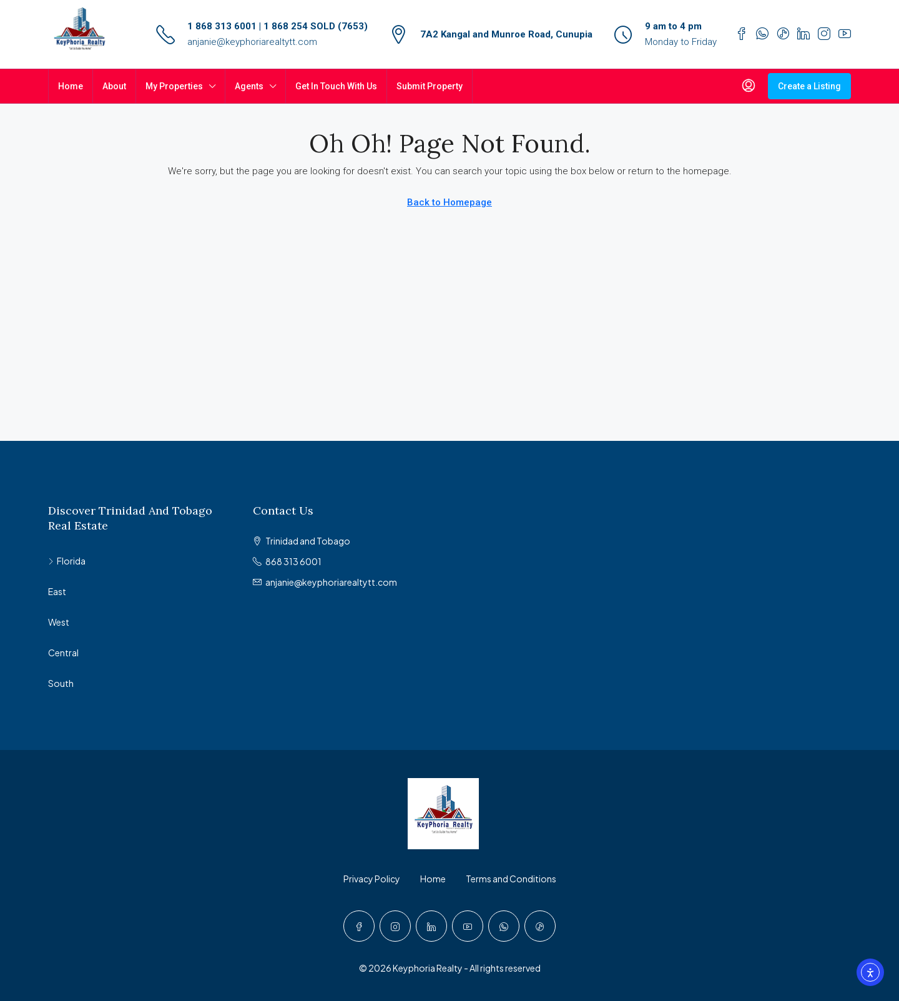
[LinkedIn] (431, 926)
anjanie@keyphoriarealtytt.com (252, 41)
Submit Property (429, 86)
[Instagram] (395, 926)
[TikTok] (540, 926)
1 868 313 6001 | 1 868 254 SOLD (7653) (277, 26)
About (114, 86)
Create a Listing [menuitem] (809, 86)
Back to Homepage (449, 202)
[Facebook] (359, 926)
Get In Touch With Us (336, 86)
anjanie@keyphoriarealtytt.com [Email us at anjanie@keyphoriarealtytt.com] (331, 582)
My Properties (174, 86)
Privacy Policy (371, 878)
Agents (249, 86)
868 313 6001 (293, 561)
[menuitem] (748, 86)
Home (70, 86)
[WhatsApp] (503, 926)
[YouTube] (467, 926)
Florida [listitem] (67, 560)
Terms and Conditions (511, 878)
